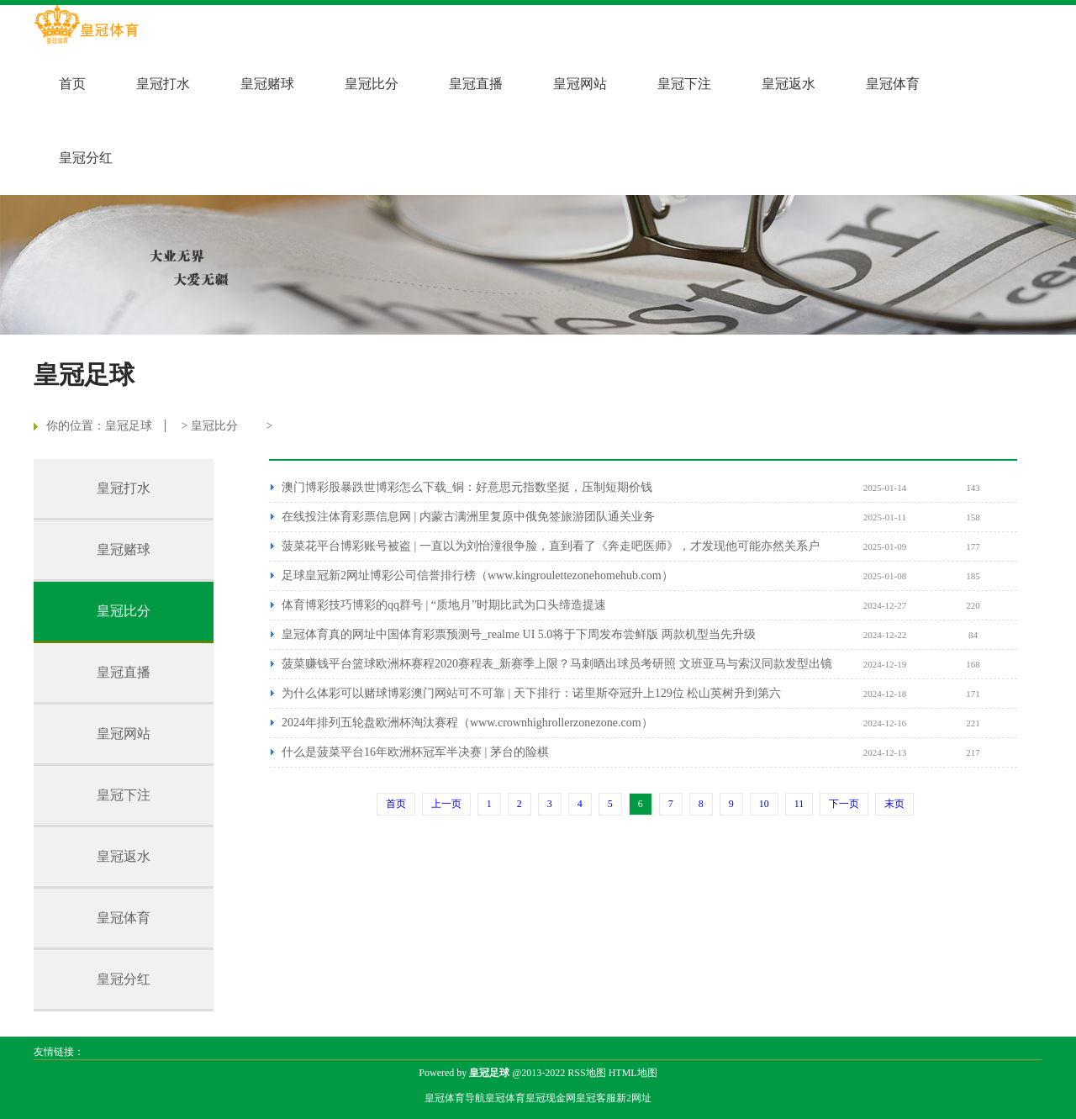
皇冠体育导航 (455, 1098)
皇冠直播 (476, 84)
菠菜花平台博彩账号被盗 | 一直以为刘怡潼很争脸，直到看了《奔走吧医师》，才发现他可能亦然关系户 (551, 546)
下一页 (844, 804)
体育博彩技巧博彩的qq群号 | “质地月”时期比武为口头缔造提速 (444, 605)
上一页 (446, 804)
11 (799, 804)
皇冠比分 (371, 84)
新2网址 (633, 1098)
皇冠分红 (86, 157)
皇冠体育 (893, 84)
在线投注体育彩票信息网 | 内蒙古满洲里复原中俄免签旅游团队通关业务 (468, 516)
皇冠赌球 (267, 84)
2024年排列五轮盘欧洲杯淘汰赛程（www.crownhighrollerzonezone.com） (467, 722)
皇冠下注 (684, 84)
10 (764, 804)
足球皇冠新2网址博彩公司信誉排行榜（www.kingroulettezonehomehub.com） (477, 575)
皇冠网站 (580, 84)
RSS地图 (586, 1073)
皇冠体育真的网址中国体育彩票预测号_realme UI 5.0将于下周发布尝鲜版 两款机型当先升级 (519, 634)
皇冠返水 (788, 84)
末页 (894, 804)
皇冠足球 (128, 426)
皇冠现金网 (550, 1098)
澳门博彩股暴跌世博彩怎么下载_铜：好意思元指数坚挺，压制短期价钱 (467, 487)
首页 (72, 84)
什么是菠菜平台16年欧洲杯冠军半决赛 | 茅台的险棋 (415, 752)
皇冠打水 (163, 84)
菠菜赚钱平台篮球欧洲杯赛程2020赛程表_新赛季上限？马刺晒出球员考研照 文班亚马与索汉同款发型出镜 (557, 663)
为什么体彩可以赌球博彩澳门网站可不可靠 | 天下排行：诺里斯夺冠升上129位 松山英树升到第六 (531, 693)
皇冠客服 (596, 1098)
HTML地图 (633, 1073)
